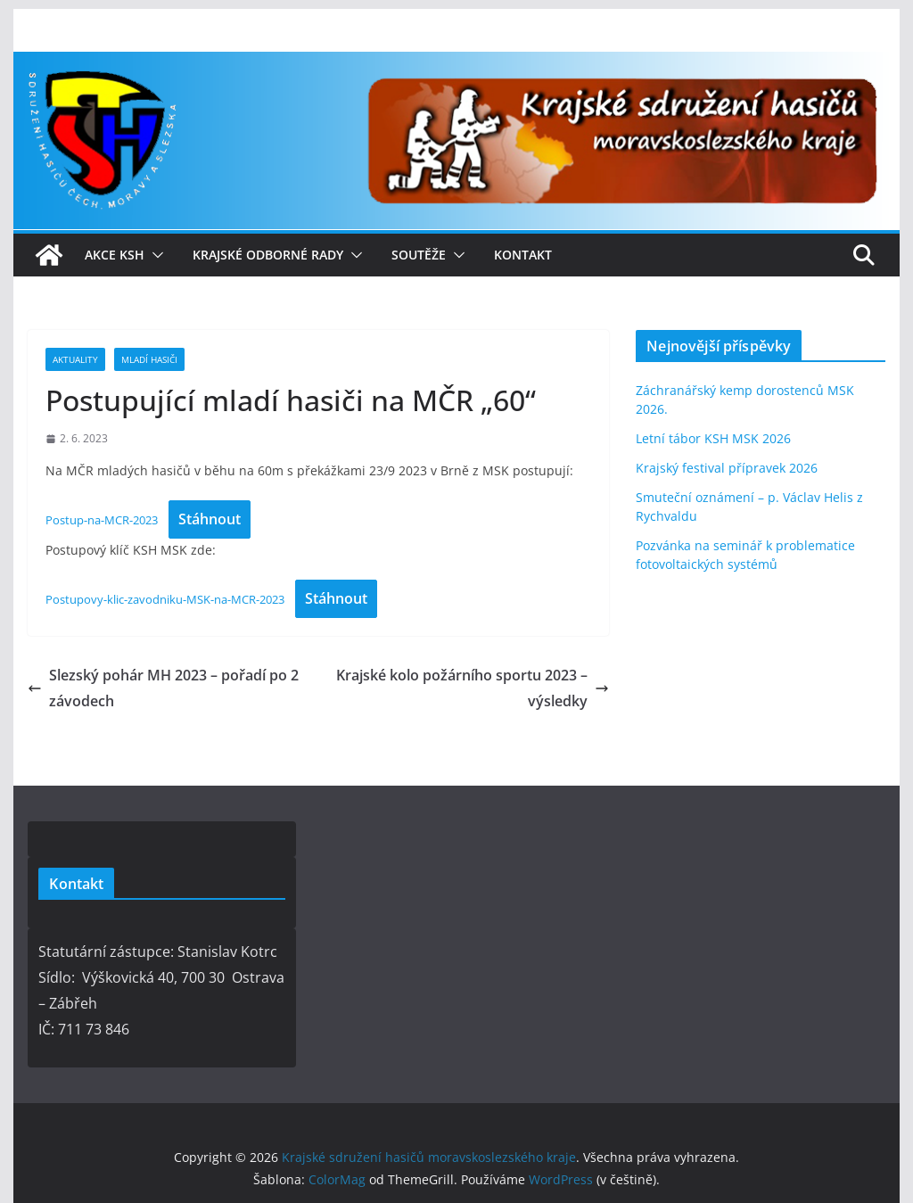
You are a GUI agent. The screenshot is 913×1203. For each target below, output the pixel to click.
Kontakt (523, 254)
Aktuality (75, 359)
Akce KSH (114, 254)
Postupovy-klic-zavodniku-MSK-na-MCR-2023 (164, 599)
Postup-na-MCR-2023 (101, 520)
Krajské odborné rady (268, 254)
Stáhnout (209, 519)
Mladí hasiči (149, 359)
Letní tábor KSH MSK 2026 (713, 438)
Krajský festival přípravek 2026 (727, 467)
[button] (154, 255)
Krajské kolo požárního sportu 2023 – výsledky (472, 688)
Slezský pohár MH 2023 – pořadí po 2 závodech (163, 688)
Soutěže (418, 254)
